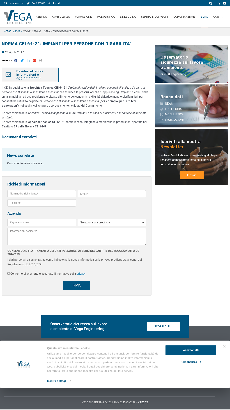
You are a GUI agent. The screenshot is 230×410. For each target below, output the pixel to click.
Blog (204, 16)
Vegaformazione (129, 358)
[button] (7, 60)
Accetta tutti (191, 372)
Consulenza (61, 16)
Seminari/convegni (154, 16)
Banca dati (171, 96)
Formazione (83, 16)
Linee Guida (128, 16)
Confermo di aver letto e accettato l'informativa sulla (48, 273)
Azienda (41, 16)
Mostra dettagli (56, 402)
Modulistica (106, 16)
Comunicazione (184, 16)
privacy (81, 273)
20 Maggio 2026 (72, 359)
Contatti (219, 16)
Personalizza (191, 383)
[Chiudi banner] (224, 368)
